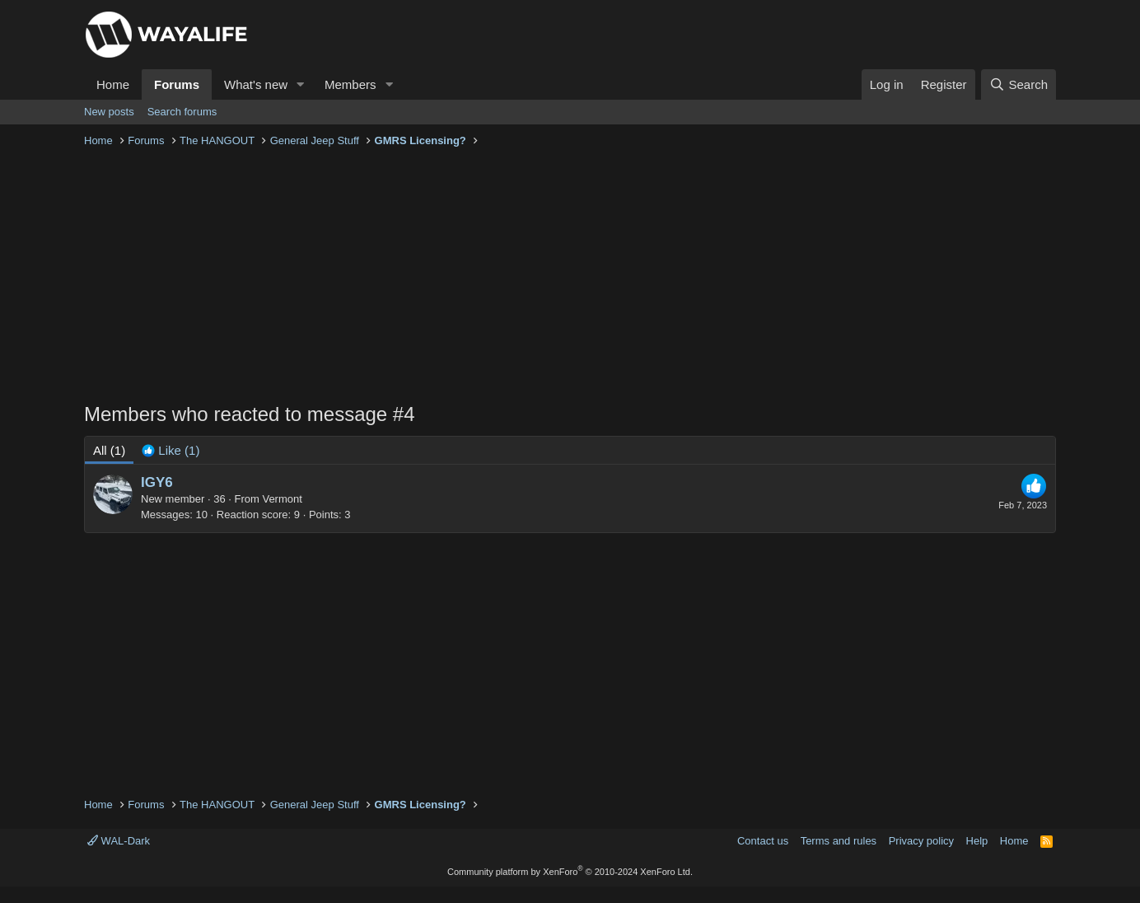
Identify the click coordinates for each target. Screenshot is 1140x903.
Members (350, 84)
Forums (176, 84)
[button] (300, 84)
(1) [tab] (109, 450)
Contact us (762, 841)
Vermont (281, 499)
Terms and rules (838, 841)
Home (112, 84)
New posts (109, 111)
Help (977, 841)
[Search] (1018, 84)
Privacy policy (921, 841)
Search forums (182, 111)
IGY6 (157, 482)
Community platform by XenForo (570, 872)
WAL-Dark (118, 841)
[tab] (170, 450)
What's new (255, 84)
